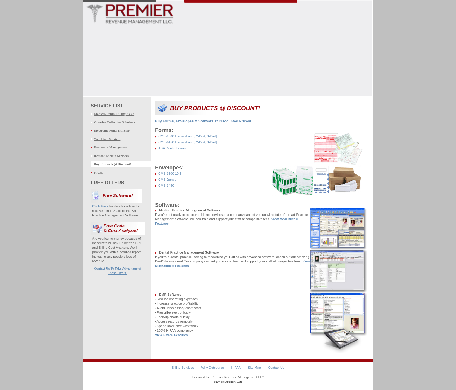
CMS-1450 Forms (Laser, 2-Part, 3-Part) (187, 142)
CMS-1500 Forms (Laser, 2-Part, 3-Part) (187, 136)
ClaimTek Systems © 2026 (228, 381)
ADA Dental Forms (172, 148)
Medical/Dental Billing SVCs (114, 114)
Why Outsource (212, 367)
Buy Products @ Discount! (112, 164)
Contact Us (276, 367)
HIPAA (236, 367)
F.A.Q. (98, 172)
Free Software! (118, 195)
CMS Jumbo (167, 179)
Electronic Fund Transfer (112, 130)
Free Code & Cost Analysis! (121, 228)
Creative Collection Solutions (114, 122)
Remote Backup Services (111, 155)
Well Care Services (107, 139)
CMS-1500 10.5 (169, 173)
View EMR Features (171, 335)
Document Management (111, 147)
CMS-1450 (166, 185)
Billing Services (183, 367)
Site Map (254, 367)
